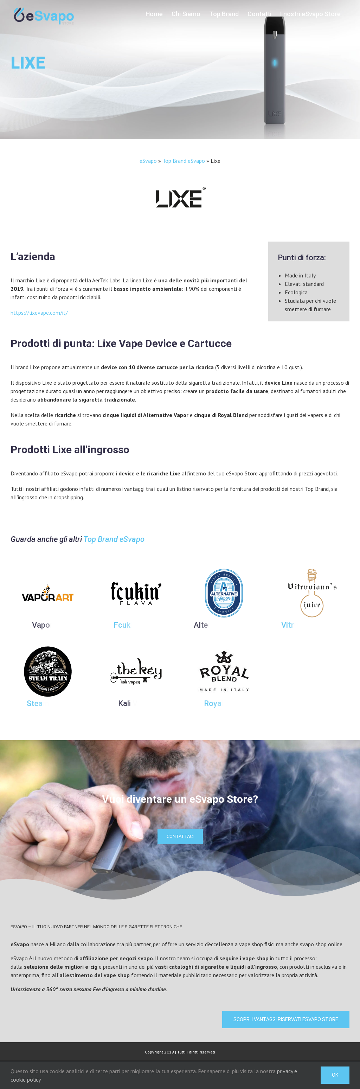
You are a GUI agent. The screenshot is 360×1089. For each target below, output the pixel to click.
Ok (335, 1075)
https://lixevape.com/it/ (39, 312)
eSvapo (148, 160)
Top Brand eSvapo (183, 160)
